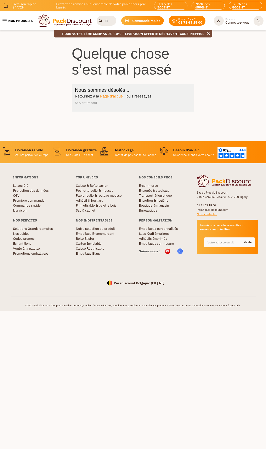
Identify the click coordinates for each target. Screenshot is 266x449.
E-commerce (148, 185)
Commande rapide (27, 205)
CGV (16, 195)
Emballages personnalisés (158, 228)
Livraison (20, 210)
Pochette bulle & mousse (94, 190)
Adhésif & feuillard (89, 200)
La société (20, 185)
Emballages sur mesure (156, 243)
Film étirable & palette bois (96, 205)
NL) (161, 283)
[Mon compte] (231, 21)
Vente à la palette (26, 248)
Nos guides (21, 233)
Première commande (29, 200)
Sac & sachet (85, 210)
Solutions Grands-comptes (33, 228)
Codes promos (24, 238)
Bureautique (148, 210)
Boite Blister (85, 238)
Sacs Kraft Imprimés (154, 233)
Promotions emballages (31, 253)
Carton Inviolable (89, 243)
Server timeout (86, 103)
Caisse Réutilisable (90, 248)
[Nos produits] (17, 20)
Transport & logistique (155, 195)
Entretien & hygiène (153, 200)
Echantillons (22, 243)
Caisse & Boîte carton (92, 185)
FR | (155, 283)
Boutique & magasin (154, 205)
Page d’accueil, (112, 96)
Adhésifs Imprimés (153, 238)
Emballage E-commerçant (95, 233)
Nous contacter (207, 214)
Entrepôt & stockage (154, 190)
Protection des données (31, 190)
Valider (248, 242)
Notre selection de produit (95, 228)
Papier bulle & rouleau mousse (99, 195)
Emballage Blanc (88, 253)
